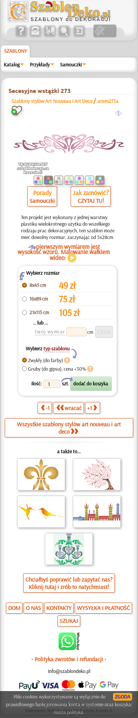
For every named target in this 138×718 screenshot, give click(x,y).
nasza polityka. (69, 712)
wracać (69, 408)
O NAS (33, 607)
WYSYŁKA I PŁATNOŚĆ (103, 607)
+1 (92, 408)
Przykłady (40, 64)
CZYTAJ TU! (91, 200)
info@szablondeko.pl (69, 671)
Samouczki (71, 64)
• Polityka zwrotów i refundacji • (68, 659)
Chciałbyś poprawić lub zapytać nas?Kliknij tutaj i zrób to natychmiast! (69, 583)
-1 (45, 408)
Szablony (15, 51)
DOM (14, 607)
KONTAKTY (58, 607)
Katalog (12, 64)
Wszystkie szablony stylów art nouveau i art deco (69, 427)
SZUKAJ (69, 620)
